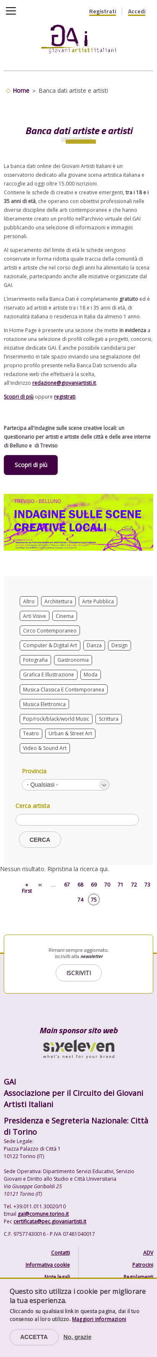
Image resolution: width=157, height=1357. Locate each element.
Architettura (58, 601)
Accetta (34, 1337)
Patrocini (142, 1265)
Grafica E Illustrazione (48, 674)
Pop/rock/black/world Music (56, 719)
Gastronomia (73, 660)
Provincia (34, 771)
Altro (29, 601)
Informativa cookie (48, 1265)
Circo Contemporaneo (50, 631)
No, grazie (78, 1337)
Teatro (31, 733)
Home (21, 90)
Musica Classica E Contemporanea (63, 689)
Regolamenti (138, 1277)
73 (147, 885)
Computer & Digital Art (50, 645)
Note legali (57, 1277)
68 (80, 885)
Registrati (102, 11)
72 (134, 885)
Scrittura (108, 719)
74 (80, 900)
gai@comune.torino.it (43, 1213)
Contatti (60, 1253)
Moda (91, 674)
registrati (64, 396)
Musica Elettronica (44, 704)
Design (119, 645)
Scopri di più (18, 396)
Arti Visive (34, 616)
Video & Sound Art (45, 748)
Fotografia (35, 660)
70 (107, 885)
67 (67, 885)
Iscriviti (78, 973)
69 (94, 885)
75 (94, 900)
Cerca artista (32, 806)
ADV (148, 1253)
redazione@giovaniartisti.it (64, 382)
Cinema (65, 616)
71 (121, 885)
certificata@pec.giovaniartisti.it (49, 1221)
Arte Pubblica (98, 601)
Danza (94, 645)
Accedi (136, 11)
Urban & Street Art (70, 733)
